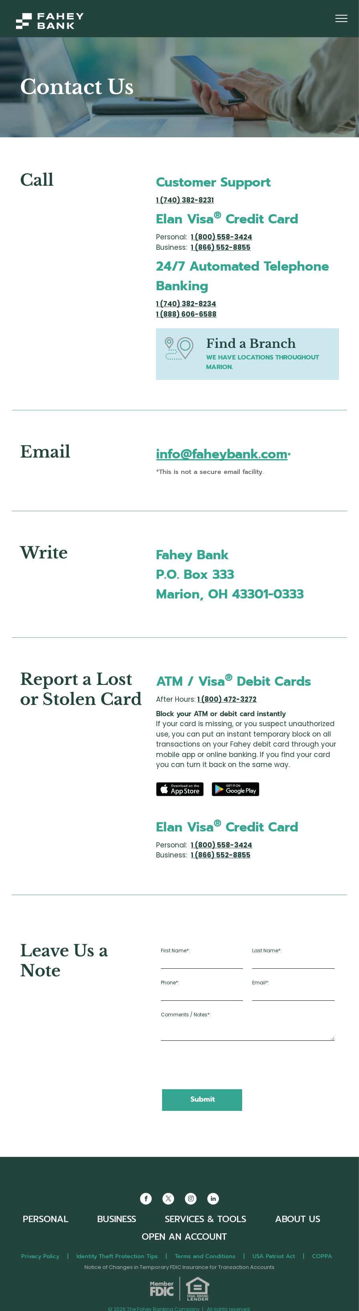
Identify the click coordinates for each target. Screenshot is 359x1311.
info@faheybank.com (221, 454)
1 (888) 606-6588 (186, 314)
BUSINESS (116, 1219)
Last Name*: (267, 950)
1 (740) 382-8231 (185, 200)
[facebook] (146, 1200)
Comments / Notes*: (186, 1014)
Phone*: (170, 982)
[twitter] (168, 1200)
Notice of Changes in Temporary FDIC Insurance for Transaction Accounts (179, 1267)
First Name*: (175, 950)
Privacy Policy (40, 1256)
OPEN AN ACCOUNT (184, 1236)
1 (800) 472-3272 (227, 699)
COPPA (325, 1256)
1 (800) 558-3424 (221, 237)
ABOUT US (297, 1219)
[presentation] (222, 1065)
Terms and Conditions (205, 1256)
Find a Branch (251, 343)
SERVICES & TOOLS (205, 1219)
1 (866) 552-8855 (221, 247)
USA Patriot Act (274, 1256)
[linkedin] (213, 1200)
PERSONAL (45, 1219)
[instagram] (191, 1200)
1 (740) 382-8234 (186, 304)
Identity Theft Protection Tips (117, 1256)
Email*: (260, 982)
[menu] (341, 18)
